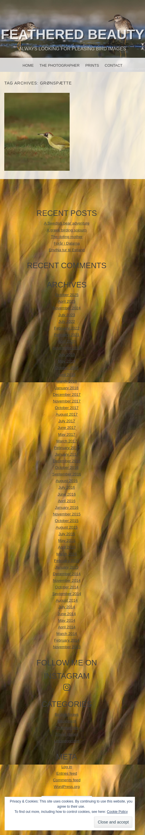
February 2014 (66, 640)
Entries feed (66, 773)
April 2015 (66, 547)
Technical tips (67, 727)
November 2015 (67, 514)
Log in (66, 767)
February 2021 (66, 335)
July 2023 (66, 315)
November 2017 (67, 401)
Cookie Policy (117, 812)
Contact (113, 65)
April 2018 (66, 375)
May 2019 (66, 361)
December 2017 (67, 394)
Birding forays (67, 714)
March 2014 (66, 633)
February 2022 (66, 328)
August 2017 (67, 414)
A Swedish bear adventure (66, 223)
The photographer (60, 65)
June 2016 (67, 494)
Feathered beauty (72, 34)
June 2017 (67, 427)
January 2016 (67, 507)
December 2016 (67, 461)
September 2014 (66, 594)
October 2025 (67, 295)
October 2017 (67, 408)
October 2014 (67, 587)
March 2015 (66, 554)
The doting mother (67, 237)
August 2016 (67, 481)
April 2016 (66, 501)
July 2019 (66, 354)
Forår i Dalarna (67, 243)
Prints (92, 65)
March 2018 (66, 381)
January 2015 (67, 567)
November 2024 (67, 308)
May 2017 (66, 434)
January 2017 (67, 454)
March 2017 (66, 441)
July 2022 (66, 321)
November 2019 (67, 348)
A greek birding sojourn (67, 230)
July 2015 (66, 534)
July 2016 (66, 487)
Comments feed (67, 780)
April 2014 (66, 627)
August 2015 (67, 527)
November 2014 (67, 580)
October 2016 (67, 467)
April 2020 (66, 341)
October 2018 (67, 368)
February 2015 (66, 560)
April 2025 (66, 301)
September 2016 (66, 474)
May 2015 (66, 540)
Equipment (66, 721)
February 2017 (66, 448)
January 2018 (67, 388)
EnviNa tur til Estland (67, 250)
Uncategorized (66, 741)
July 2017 (66, 421)
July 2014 (66, 607)
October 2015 (67, 521)
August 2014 (67, 600)
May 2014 (66, 620)
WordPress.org (67, 786)
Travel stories (66, 734)
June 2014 (67, 614)
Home (28, 65)
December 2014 (67, 574)
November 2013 (67, 647)
